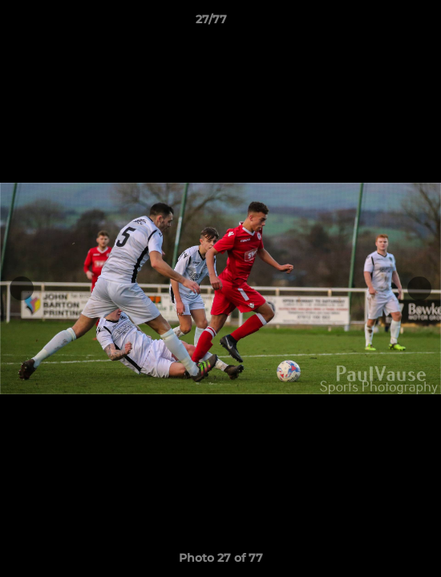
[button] (383, 23)
